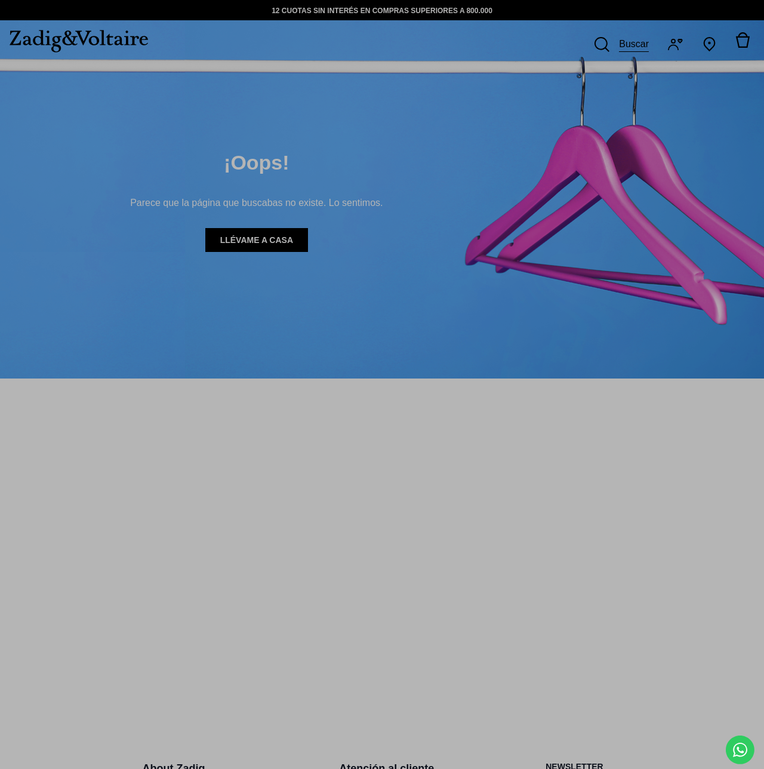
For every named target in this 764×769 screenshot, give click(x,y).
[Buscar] (621, 44)
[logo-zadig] (74, 41)
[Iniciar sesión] (678, 44)
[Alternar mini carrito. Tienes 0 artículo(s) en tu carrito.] (742, 44)
